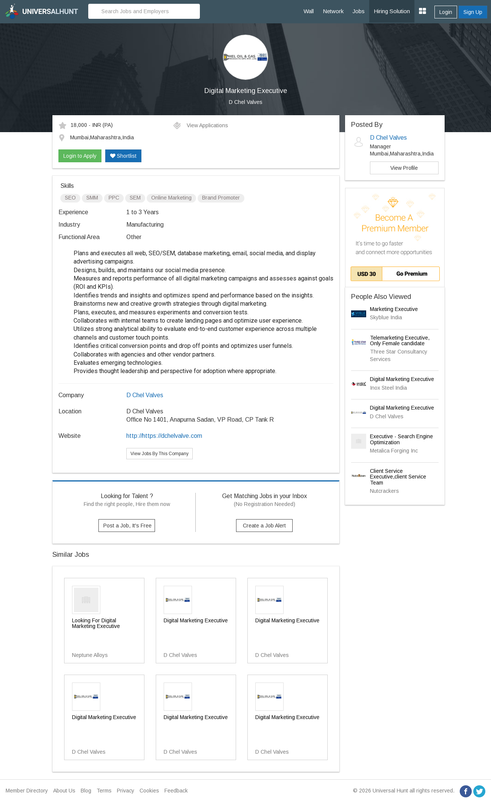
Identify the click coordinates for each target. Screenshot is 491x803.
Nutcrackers (384, 491)
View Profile (404, 168)
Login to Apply (80, 156)
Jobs (359, 11)
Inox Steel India (388, 388)
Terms (104, 791)
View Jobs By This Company (159, 453)
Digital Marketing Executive (402, 379)
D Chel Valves (245, 102)
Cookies (149, 791)
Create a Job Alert (264, 526)
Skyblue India (386, 317)
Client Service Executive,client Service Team (398, 477)
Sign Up (472, 12)
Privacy (125, 791)
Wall (309, 11)
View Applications (200, 125)
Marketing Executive (394, 309)
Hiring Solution (392, 11)
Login (445, 12)
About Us (64, 791)
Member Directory (27, 791)
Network (333, 11)
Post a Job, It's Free (127, 526)
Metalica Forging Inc (394, 451)
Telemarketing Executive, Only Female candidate (400, 340)
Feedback (176, 791)
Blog (86, 791)
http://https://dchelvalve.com (164, 436)
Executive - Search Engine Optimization (401, 439)
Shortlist (123, 156)
